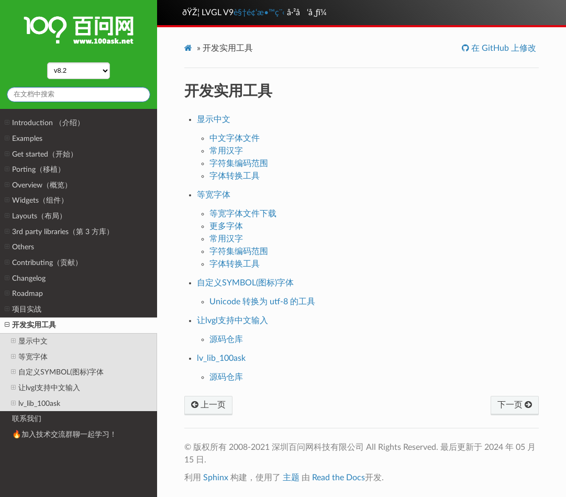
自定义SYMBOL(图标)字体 (57, 372)
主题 (291, 477)
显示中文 (29, 341)
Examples (23, 138)
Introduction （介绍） (44, 123)
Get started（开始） (41, 154)
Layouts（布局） (35, 216)
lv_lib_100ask (35, 403)
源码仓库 (226, 339)
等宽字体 (29, 357)
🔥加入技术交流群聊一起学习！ (64, 434)
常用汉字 (226, 151)
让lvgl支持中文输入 (45, 388)
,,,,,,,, (78, 70)
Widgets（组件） (36, 200)
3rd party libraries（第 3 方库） (59, 232)
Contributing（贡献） (43, 263)
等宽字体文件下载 (242, 213)
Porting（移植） (35, 169)
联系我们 (26, 419)
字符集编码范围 (238, 163)
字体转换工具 (234, 176)
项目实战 (23, 309)
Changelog (25, 278)
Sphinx (215, 477)
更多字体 (226, 226)
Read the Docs (338, 477)
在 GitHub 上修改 (502, 48)
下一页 (514, 405)
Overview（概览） (38, 185)
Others (19, 247)
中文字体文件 (234, 138)
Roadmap (24, 294)
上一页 (208, 405)
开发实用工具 (30, 325)
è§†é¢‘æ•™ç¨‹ (259, 12)
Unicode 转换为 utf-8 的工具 (262, 301)
